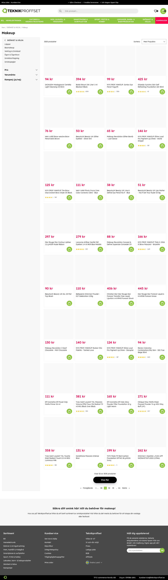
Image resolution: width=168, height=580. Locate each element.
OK (162, 550)
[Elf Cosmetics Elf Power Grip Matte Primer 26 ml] (59, 378)
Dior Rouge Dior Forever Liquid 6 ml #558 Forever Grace (151, 295)
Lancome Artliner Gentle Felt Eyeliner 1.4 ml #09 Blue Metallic (88, 243)
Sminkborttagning (12, 58)
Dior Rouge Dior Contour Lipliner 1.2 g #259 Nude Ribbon (58, 243)
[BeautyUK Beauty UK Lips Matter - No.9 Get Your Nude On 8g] (151, 167)
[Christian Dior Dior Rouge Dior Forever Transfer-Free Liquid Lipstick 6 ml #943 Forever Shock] (120, 270)
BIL (4, 539)
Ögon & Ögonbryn (12, 55)
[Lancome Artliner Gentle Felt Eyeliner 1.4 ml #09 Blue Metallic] (89, 218)
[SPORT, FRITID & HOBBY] (102, 20)
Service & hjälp (51, 539)
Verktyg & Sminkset (12, 51)
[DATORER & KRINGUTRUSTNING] (34, 20)
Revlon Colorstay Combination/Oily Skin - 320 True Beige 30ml (151, 350)
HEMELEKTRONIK (9, 542)
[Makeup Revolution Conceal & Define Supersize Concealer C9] (120, 218)
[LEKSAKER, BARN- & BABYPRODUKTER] (126, 20)
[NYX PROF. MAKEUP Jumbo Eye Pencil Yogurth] (120, 61)
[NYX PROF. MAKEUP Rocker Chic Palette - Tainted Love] (89, 324)
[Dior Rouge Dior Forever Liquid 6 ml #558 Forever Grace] (151, 270)
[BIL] (2, 20)
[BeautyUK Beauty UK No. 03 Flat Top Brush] (59, 270)
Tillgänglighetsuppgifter (54, 557)
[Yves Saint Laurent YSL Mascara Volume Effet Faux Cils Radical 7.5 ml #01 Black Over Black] (89, 378)
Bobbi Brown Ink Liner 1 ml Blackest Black (86, 86)
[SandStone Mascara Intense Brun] (89, 432)
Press (88, 546)
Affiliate (89, 557)
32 (109, 488)
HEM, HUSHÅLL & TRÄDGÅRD (13, 550)
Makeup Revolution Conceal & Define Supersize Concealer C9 (119, 243)
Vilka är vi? (90, 539)
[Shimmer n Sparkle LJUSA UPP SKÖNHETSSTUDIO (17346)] (151, 432)
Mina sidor (6, 2)
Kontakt (48, 542)
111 (119, 488)
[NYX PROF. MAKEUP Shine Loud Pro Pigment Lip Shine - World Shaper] (151, 113)
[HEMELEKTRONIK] (13, 20)
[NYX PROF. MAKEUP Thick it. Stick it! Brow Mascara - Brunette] (151, 218)
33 (113, 488)
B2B (87, 553)
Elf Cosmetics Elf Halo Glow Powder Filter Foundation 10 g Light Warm (119, 404)
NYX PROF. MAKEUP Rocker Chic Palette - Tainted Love (89, 349)
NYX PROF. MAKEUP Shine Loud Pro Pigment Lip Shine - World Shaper (151, 138)
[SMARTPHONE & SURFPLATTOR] (80, 20)
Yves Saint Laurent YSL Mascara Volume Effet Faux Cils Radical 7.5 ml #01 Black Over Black (89, 404)
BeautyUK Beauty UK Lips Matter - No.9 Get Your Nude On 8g (151, 191)
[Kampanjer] (161, 20)
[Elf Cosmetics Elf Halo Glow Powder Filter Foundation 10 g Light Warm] (120, 378)
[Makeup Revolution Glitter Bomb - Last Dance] (120, 113)
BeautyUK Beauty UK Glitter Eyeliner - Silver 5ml (87, 137)
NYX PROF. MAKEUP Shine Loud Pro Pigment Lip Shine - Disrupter (120, 349)
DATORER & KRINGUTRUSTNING (13, 546)
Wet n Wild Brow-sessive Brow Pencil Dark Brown (57, 137)
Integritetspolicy (51, 550)
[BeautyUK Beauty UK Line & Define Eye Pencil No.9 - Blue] (120, 167)
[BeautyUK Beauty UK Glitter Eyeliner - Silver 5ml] (89, 113)
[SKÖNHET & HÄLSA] (147, 20)
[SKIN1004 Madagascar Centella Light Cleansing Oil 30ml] (59, 61)
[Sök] (98, 11)
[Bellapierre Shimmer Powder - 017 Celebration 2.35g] (89, 270)
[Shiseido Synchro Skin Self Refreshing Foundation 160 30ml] (151, 61)
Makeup (25, 27)
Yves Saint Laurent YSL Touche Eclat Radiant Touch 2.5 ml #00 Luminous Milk (57, 458)
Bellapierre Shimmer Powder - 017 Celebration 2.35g (88, 295)
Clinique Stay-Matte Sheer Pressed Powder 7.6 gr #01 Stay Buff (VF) (150, 404)
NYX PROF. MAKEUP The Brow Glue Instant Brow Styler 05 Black (58, 191)
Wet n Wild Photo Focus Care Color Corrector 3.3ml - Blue (87, 191)
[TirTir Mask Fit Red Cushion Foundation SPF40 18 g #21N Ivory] (120, 432)
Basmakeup (9, 48)
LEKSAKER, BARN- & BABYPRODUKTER (17, 560)
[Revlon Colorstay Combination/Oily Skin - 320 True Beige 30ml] (151, 324)
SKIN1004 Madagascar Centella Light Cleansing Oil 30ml (58, 86)
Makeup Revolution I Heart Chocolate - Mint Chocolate (56, 349)
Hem (3, 27)
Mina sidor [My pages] (49, 562)
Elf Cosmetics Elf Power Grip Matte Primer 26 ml (56, 403)
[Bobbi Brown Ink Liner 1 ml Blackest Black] (89, 61)
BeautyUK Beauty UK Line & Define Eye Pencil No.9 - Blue (118, 191)
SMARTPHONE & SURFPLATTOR (14, 553)
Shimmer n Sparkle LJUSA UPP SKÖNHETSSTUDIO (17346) (150, 457)
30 (101, 488)
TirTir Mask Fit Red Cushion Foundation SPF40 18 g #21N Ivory (118, 458)
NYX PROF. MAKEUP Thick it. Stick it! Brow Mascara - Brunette (151, 243)
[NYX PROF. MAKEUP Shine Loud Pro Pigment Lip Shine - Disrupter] (120, 324)
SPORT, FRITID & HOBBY (11, 557)
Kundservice (15, 2)
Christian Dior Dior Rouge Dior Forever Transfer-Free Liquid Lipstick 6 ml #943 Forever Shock (120, 296)
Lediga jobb (91, 550)
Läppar (8, 44)
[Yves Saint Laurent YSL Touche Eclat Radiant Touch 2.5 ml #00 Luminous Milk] (59, 432)
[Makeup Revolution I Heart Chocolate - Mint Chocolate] (59, 324)
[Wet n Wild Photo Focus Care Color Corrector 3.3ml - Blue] (89, 167)
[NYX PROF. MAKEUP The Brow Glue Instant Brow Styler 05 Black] (59, 167)
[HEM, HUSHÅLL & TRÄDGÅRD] (58, 20)
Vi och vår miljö (92, 542)
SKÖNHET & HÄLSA (13, 27)
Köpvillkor (49, 546)
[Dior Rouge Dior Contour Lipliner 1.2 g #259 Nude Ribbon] (59, 218)
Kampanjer (7, 568)
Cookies (48, 553)
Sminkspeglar (10, 62)
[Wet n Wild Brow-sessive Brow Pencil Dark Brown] (59, 113)
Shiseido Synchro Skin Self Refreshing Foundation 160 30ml (151, 86)
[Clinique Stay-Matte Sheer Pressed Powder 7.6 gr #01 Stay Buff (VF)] (151, 378)
